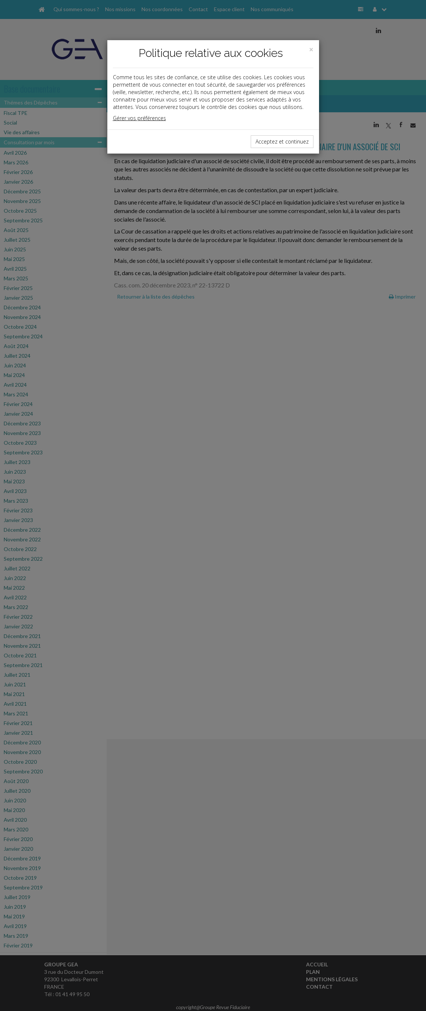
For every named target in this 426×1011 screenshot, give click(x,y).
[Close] (311, 50)
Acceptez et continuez (282, 141)
